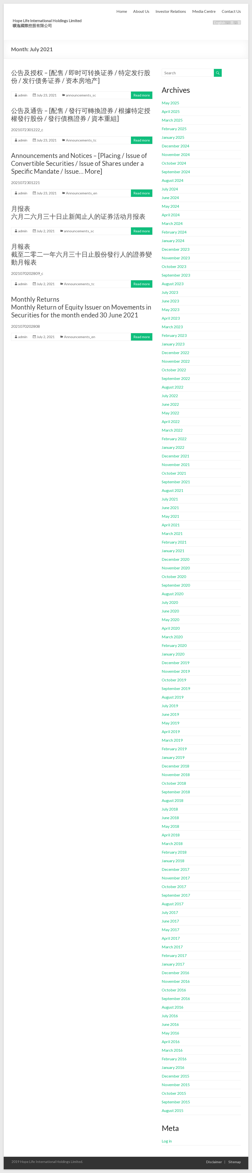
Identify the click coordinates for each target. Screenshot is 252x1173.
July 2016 (170, 1015)
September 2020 (176, 585)
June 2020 (170, 611)
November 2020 (176, 567)
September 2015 (176, 1101)
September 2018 (176, 791)
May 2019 (170, 722)
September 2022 (176, 378)
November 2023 (176, 257)
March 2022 (172, 430)
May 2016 (170, 1033)
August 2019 (172, 697)
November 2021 (176, 464)
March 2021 (172, 533)
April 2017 (171, 938)
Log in (167, 1141)
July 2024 (170, 189)
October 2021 (174, 473)
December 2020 (175, 559)
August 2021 (172, 490)
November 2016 (176, 981)
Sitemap (234, 1162)
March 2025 (172, 120)
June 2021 (170, 507)
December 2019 (175, 662)
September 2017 (176, 895)
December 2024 (175, 145)
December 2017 (175, 869)
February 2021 (174, 542)
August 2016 (172, 1007)
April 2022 (171, 421)
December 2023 (175, 249)
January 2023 (173, 344)
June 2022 (170, 404)
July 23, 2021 (47, 95)
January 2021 (173, 550)
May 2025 (170, 102)
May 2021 (170, 516)
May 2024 (170, 206)
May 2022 (170, 412)
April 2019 (171, 731)
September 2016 (176, 998)
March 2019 (172, 740)
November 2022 (176, 361)
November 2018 (176, 774)
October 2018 (174, 783)
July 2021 (170, 499)
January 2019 (173, 757)
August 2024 (172, 180)
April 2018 (171, 834)
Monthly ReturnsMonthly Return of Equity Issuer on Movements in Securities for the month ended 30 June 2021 (81, 307)
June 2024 (170, 197)
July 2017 (170, 912)
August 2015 (172, 1110)
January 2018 (173, 860)
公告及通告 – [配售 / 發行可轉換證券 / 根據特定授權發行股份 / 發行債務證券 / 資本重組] (80, 114)
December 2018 (175, 766)
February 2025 (174, 128)
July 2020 (170, 602)
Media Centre (204, 11)
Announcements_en (81, 193)
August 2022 (172, 387)
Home (121, 11)
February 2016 (174, 1058)
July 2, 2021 (46, 231)
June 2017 (170, 921)
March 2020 (172, 636)
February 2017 (174, 955)
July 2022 (170, 395)
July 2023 (170, 292)
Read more (141, 95)
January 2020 (173, 654)
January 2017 (173, 964)
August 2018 (172, 800)
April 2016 (171, 1041)
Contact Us (231, 11)
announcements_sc (81, 95)
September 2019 (176, 688)
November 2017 (176, 878)
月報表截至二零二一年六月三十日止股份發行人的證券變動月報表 (81, 254)
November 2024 (176, 154)
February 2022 (174, 438)
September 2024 (176, 171)
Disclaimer (214, 1162)
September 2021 (176, 481)
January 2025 (173, 137)
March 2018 (172, 843)
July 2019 (170, 705)
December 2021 (175, 456)
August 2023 (172, 283)
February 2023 (174, 335)
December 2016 (175, 972)
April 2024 (171, 214)
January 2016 (173, 1067)
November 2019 (176, 671)
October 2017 (174, 886)
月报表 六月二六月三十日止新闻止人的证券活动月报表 (78, 212)
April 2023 (171, 318)
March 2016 (172, 1050)
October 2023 (174, 266)
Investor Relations (171, 11)
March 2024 (172, 223)
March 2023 (172, 326)
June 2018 (170, 817)
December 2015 (175, 1076)
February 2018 (174, 852)
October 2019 (174, 679)
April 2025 (171, 111)
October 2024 (174, 163)
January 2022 (173, 447)
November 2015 (176, 1084)
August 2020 (172, 593)
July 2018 (170, 809)
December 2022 (175, 352)
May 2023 (170, 309)
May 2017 (170, 929)
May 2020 (170, 619)
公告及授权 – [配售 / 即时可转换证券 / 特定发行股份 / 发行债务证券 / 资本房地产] (80, 76)
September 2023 (176, 275)
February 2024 (174, 232)
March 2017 (172, 946)
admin (22, 95)
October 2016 (174, 989)
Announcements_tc (81, 140)
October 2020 (174, 576)
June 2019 (170, 714)
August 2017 (172, 903)
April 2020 (171, 628)
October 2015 (174, 1093)
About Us (141, 11)
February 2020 (174, 645)
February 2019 (174, 748)
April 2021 (171, 524)
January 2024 (173, 240)
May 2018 (170, 826)
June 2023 (170, 300)
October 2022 (174, 369)
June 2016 (170, 1024)
